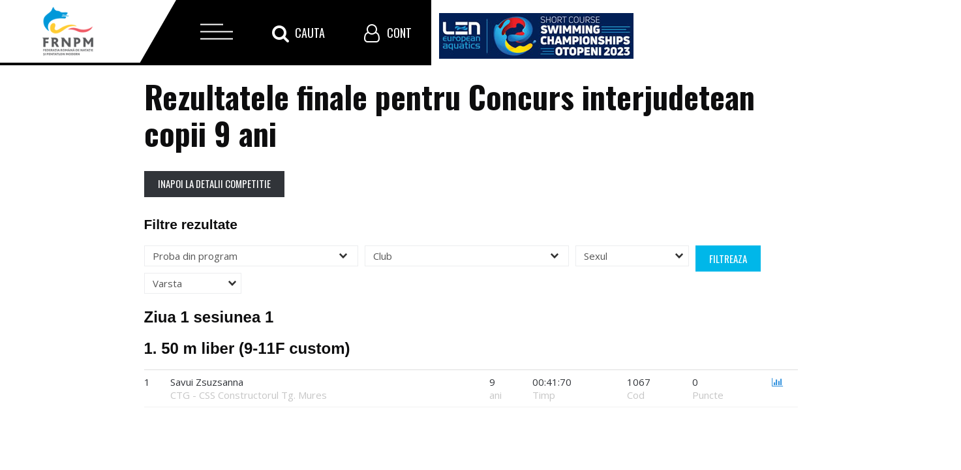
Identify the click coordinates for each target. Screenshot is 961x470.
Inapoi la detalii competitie (214, 183)
